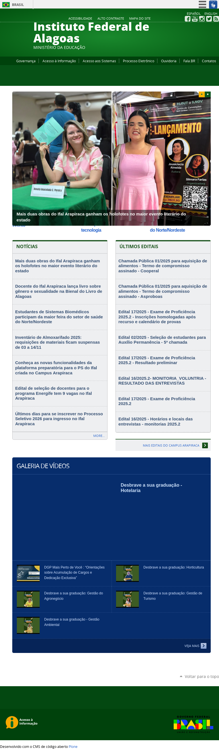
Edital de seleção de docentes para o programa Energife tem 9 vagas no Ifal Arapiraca (53, 393)
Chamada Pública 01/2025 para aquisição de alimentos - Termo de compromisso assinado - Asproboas (162, 291)
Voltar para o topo (202, 676)
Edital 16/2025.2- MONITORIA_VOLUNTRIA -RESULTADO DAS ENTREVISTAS (162, 381)
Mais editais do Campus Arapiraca (171, 445)
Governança (26, 61)
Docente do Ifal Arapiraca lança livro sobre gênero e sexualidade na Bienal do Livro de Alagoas (58, 291)
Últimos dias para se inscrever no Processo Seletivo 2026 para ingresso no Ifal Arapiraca (59, 419)
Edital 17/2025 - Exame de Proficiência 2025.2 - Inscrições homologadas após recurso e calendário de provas (157, 317)
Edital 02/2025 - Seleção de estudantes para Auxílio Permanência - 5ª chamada (162, 340)
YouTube (195, 19)
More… (99, 435)
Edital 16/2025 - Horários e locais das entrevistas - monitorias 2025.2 (155, 421)
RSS (216, 19)
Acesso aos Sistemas (99, 61)
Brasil (18, 4)
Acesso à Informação (59, 61)
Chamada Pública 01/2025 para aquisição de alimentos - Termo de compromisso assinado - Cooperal (162, 266)
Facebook (187, 19)
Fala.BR (189, 61)
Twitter (209, 19)
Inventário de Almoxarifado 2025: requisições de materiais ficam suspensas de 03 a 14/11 (57, 342)
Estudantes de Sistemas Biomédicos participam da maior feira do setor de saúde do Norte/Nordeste (59, 317)
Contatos (209, 61)
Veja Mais (191, 646)
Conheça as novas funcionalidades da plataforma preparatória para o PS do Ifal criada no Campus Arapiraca (56, 367)
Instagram (202, 19)
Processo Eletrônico (138, 61)
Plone (73, 746)
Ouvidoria (169, 61)
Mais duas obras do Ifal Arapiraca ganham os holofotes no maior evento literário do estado (57, 266)
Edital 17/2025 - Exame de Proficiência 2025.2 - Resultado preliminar (156, 360)
